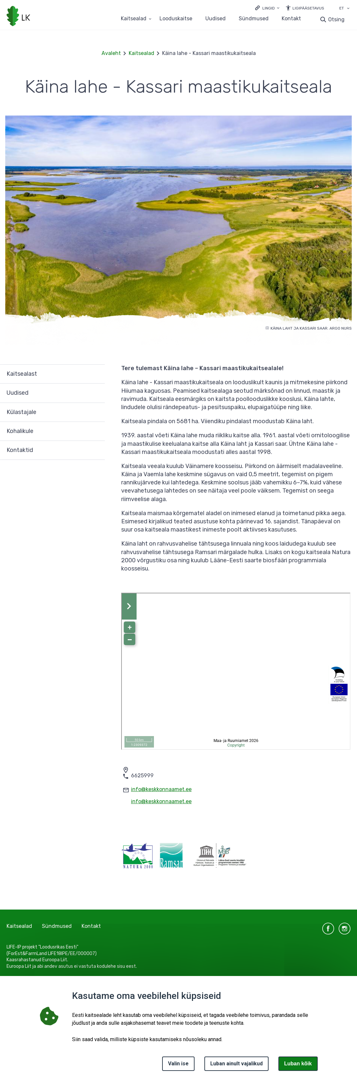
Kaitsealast (22, 373)
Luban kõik (298, 1063)
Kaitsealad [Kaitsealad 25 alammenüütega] (133, 19)
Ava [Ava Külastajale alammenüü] (96, 412)
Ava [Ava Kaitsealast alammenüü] (96, 374)
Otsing (336, 19)
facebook (328, 928)
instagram (344, 928)
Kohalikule (20, 431)
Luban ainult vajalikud (236, 1063)
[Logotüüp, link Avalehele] (18, 16)
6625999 (142, 775)
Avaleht (111, 53)
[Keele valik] (348, 9)
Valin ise (178, 1063)
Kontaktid (20, 450)
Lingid (268, 8)
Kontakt (291, 19)
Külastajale (21, 412)
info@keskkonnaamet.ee (161, 789)
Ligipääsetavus (308, 8)
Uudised (215, 19)
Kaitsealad (141, 53)
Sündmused (254, 19)
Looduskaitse (176, 19)
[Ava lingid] (267, 8)
